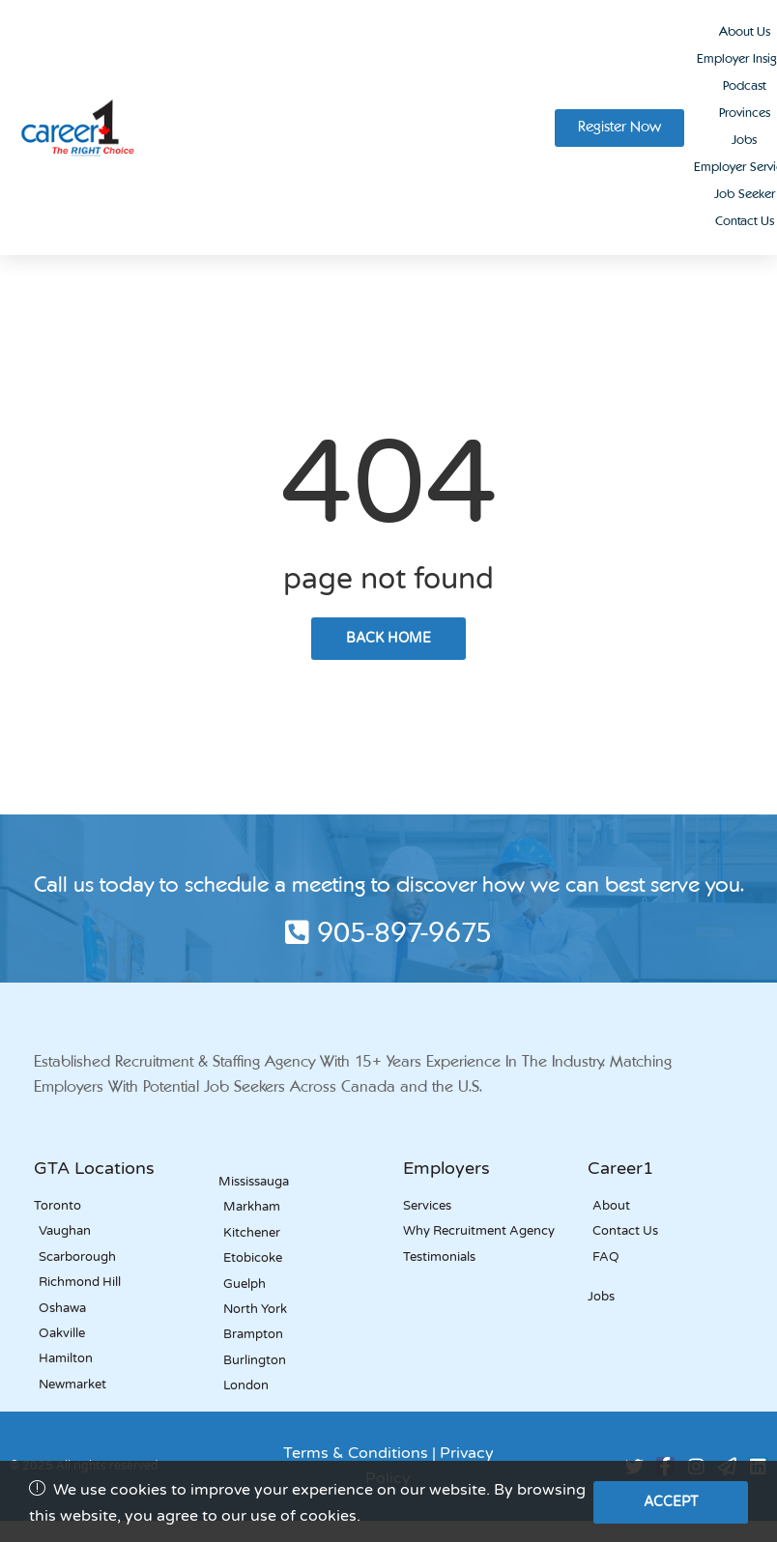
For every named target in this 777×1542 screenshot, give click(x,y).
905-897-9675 (388, 935)
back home (388, 638)
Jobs (744, 140)
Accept (671, 1502)
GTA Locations (94, 1168)
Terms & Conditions (355, 1453)
